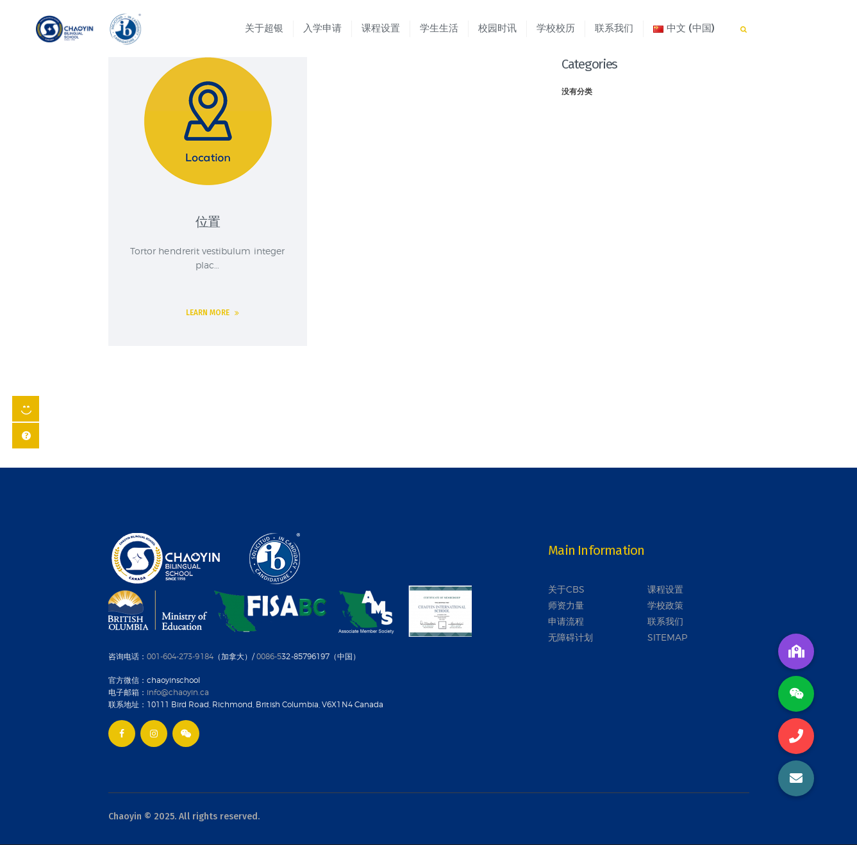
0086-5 (268, 656)
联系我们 (665, 621)
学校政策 (665, 605)
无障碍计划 (570, 637)
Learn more (207, 312)
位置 (208, 221)
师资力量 (566, 605)
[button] (796, 778)
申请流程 (566, 621)
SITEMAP (667, 637)
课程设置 (665, 589)
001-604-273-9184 (180, 656)
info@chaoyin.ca (178, 692)
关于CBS (566, 589)
